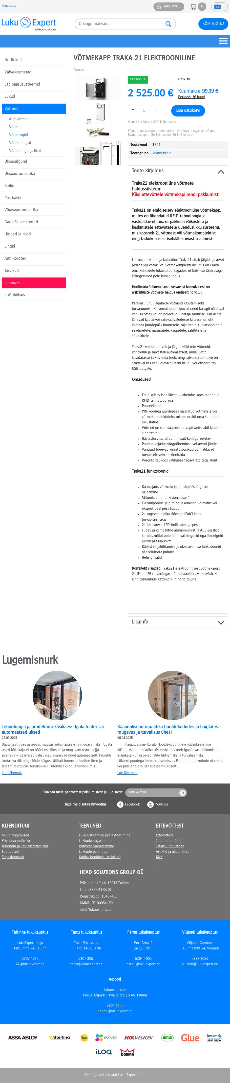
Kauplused (9, 6)
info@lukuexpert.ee (95, 910)
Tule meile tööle (169, 841)
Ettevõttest (164, 836)
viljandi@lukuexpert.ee (200, 965)
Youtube (161, 805)
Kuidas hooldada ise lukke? (100, 857)
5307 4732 (30, 959)
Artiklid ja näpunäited (172, 852)
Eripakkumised (13, 857)
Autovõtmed (18, 119)
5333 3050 (199, 959)
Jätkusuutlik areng (170, 847)
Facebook (132, 805)
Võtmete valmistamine (96, 847)
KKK (159, 857)
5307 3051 (86, 959)
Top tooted (10, 852)
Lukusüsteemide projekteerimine (104, 836)
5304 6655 (115, 1006)
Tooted (78, 70)
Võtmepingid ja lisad (25, 151)
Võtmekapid (18, 135)
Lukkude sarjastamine (95, 841)
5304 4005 (143, 959)
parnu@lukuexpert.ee (143, 965)
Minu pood (172, 6)
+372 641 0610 (99, 890)
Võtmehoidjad (20, 143)
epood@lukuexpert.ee (115, 1012)
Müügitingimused (15, 836)
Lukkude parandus (93, 852)
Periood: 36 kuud (191, 97)
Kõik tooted (213, 24)
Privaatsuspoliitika (16, 841)
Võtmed (15, 127)
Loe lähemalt (12, 773)
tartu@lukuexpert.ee (86, 965)
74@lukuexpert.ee (30, 965)
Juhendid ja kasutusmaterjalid (25, 847)
